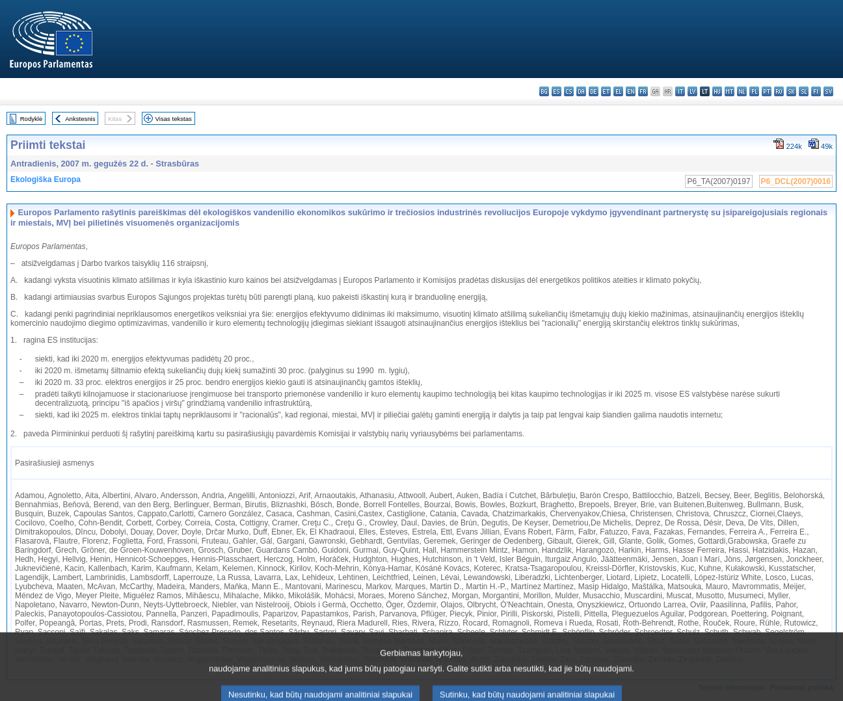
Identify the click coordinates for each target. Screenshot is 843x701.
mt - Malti (729, 91)
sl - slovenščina (804, 91)
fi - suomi (816, 91)
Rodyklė (31, 118)
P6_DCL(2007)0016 (796, 181)
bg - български (544, 91)
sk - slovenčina (791, 91)
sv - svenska (828, 91)
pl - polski (754, 91)
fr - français (643, 91)
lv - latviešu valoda (692, 91)
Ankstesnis (80, 118)
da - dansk (581, 91)
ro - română (779, 91)
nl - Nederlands (742, 91)
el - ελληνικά (618, 91)
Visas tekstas (173, 118)
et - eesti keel (606, 91)
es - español (556, 91)
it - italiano (680, 91)
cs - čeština (569, 91)
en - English (631, 91)
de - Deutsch (593, 91)
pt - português (766, 91)
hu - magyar (717, 91)
